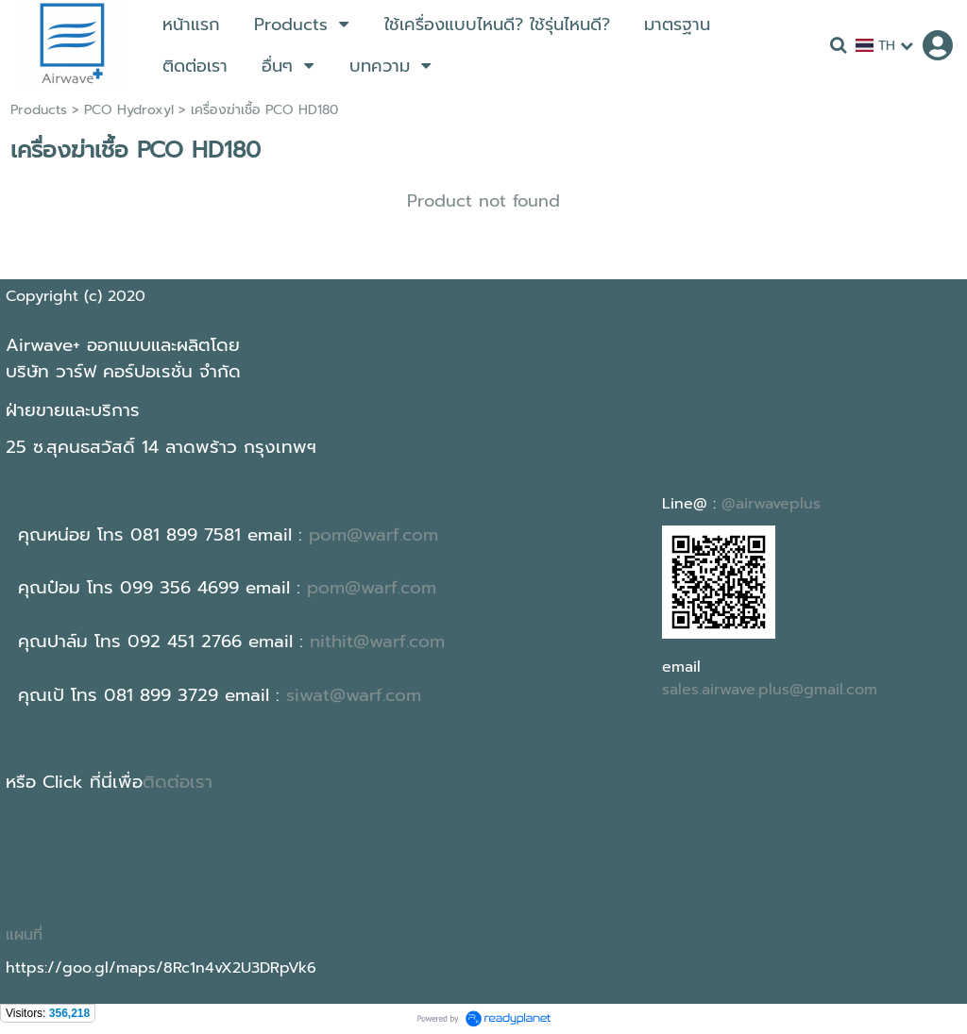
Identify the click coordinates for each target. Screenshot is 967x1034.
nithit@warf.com (377, 641)
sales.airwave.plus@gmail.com (769, 689)
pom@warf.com (373, 535)
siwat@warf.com (353, 695)
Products (38, 110)
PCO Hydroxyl (129, 110)
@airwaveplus (771, 503)
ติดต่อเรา (177, 782)
